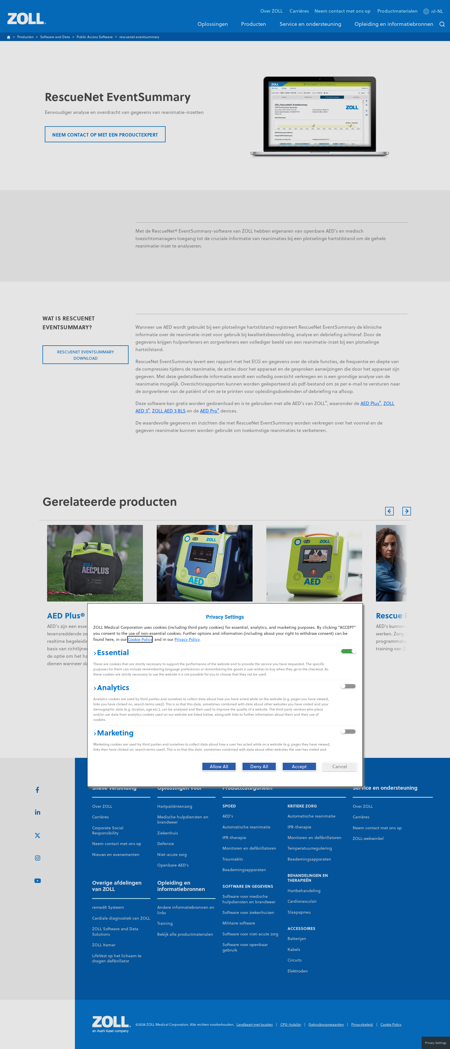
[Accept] (299, 766)
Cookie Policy (140, 639)
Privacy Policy (186, 639)
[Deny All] (259, 766)
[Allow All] (219, 766)
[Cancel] (339, 766)
